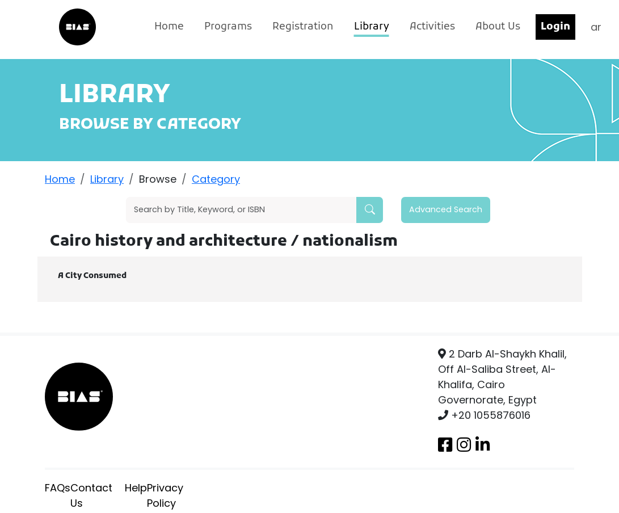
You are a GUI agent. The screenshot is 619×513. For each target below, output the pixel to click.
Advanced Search (445, 209)
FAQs (57, 488)
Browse (157, 179)
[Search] (241, 210)
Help (136, 488)
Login (555, 26)
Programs (228, 26)
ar (596, 27)
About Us (497, 26)
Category (216, 179)
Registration (303, 26)
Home (169, 26)
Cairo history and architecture (170, 242)
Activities (432, 26)
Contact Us (91, 495)
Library (371, 26)
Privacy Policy (165, 495)
